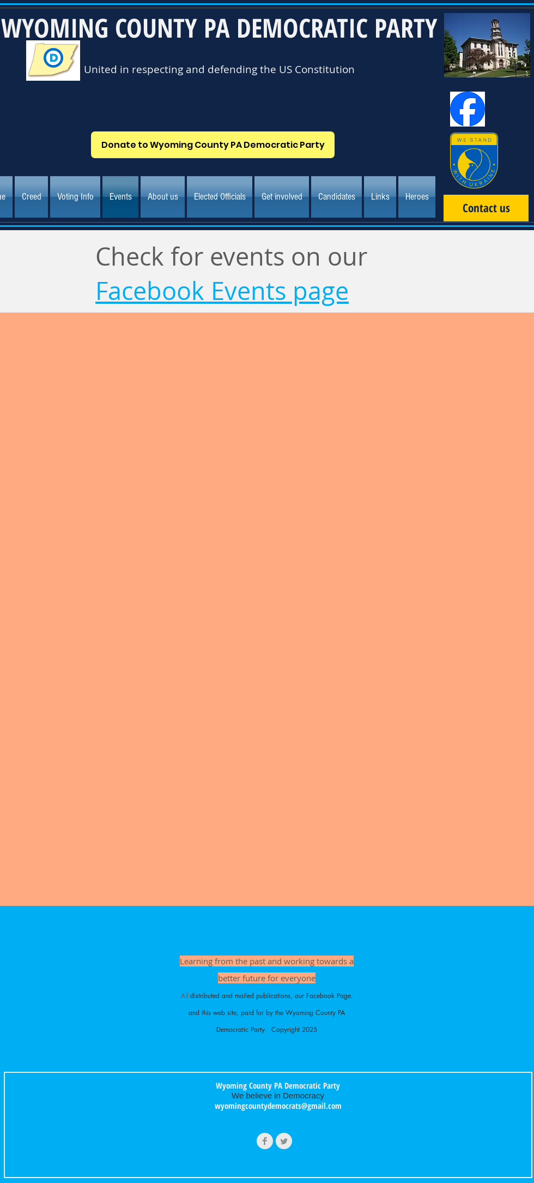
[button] (162, 197)
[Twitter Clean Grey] (284, 1141)
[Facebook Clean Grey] (265, 1141)
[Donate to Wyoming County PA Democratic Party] (213, 144)
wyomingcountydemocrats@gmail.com (278, 1105)
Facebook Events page (222, 290)
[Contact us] (486, 208)
